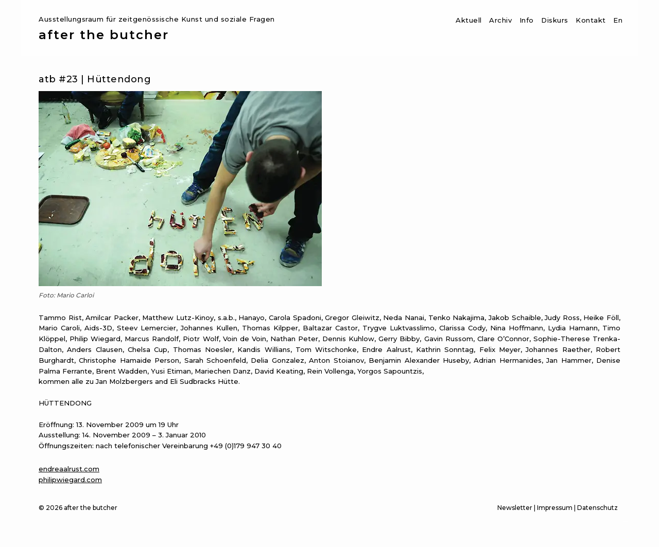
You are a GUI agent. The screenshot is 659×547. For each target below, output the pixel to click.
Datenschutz (597, 507)
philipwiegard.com (70, 479)
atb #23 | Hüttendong (95, 79)
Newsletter (514, 507)
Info (526, 20)
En (617, 20)
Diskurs (554, 20)
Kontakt (591, 20)
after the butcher (104, 35)
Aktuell (469, 20)
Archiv (500, 20)
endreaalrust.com (69, 469)
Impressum (555, 507)
